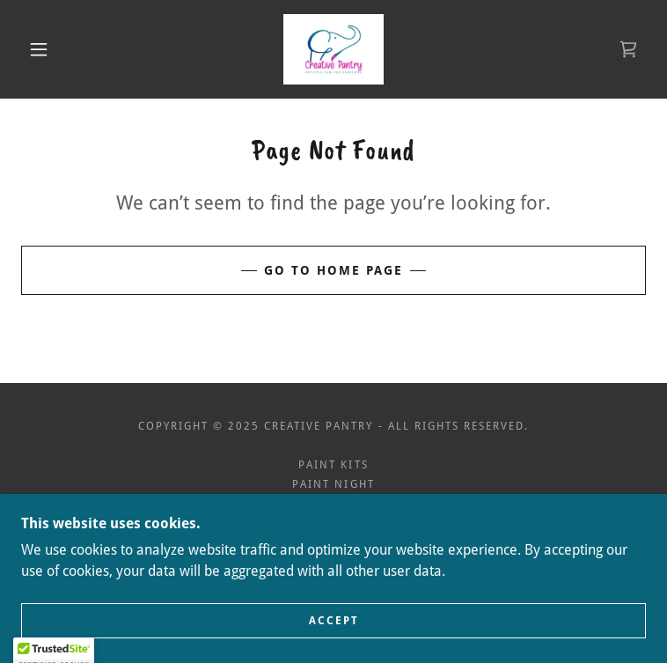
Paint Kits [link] (333, 465)
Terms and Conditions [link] (333, 523)
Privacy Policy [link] (333, 503)
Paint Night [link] (333, 484)
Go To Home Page (333, 270)
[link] (333, 49)
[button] (52, 49)
